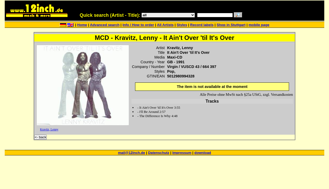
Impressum (182, 153)
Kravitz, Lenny (49, 129)
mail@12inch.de (131, 153)
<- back (40, 137)
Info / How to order (138, 25)
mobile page (259, 25)
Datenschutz (158, 153)
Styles (182, 25)
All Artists (165, 25)
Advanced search (105, 25)
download (202, 153)
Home (82, 25)
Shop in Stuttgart (231, 25)
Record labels (202, 25)
